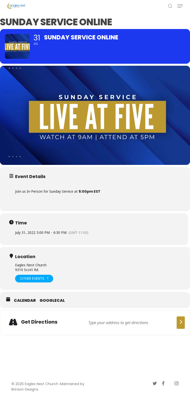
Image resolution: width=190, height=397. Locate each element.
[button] (180, 5)
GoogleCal (52, 300)
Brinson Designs (24, 389)
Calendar (25, 300)
